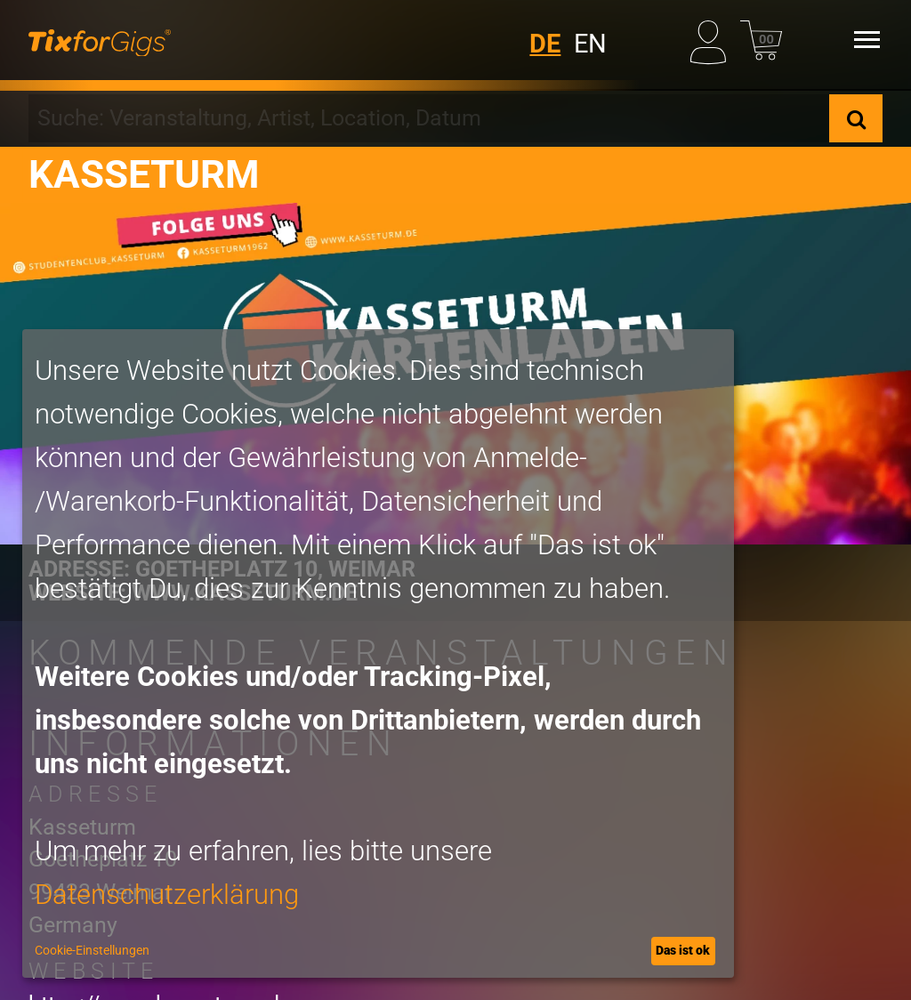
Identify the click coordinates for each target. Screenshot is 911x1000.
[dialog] (378, 653)
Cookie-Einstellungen (92, 950)
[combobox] (428, 118)
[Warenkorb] (761, 39)
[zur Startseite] (99, 40)
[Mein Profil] (711, 39)
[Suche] (856, 118)
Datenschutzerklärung (167, 894)
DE (544, 43)
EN (590, 43)
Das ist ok (683, 950)
